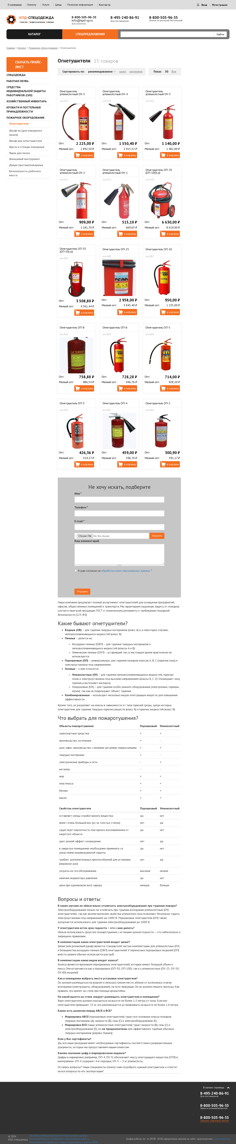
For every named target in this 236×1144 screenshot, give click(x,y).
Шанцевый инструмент (24, 159)
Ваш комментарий (86, 541)
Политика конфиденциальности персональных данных (59, 1135)
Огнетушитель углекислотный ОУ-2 (72, 171)
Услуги (45, 4)
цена (122, 71)
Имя (78, 493)
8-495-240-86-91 (124, 17)
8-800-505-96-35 (84, 17)
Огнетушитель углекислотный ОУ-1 (115, 171)
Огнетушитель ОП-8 (72, 327)
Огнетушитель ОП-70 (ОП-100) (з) (159, 171)
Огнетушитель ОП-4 (115, 403)
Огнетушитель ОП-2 (158, 403)
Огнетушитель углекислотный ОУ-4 (115, 92)
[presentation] (132, 582)
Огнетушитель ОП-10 (159, 249)
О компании (15, 4)
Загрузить (157, 535)
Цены (58, 4)
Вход (204, 4)
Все (174, 71)
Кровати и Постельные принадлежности (23, 109)
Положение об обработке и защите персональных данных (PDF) (64, 1142)
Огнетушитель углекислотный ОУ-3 (158, 92)
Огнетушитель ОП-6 (115, 327)
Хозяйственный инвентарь (26, 101)
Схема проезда (222, 1138)
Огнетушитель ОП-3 (72, 403)
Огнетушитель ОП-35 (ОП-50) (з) (73, 250)
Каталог (43, 34)
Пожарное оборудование (43, 48)
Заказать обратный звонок (214, 1120)
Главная (10, 48)
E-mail (79, 521)
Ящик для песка (19, 153)
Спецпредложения (95, 34)
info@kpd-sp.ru (82, 20)
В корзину (87, 155)
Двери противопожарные (26, 165)
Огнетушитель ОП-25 (116, 249)
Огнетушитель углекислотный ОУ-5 (72, 92)
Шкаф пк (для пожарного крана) (25, 132)
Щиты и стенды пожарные (26, 147)
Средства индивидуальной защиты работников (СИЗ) (26, 91)
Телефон (81, 507)
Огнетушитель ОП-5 (158, 327)
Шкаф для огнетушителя (25, 141)
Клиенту (32, 4)
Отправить (82, 591)
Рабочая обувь (17, 81)
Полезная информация (80, 4)
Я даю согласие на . (113, 570)
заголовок (135, 71)
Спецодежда (16, 75)
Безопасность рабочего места (25, 173)
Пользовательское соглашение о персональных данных (59, 1138)
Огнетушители (19, 123)
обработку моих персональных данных (125, 570)
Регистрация (219, 4)
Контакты (104, 4)
